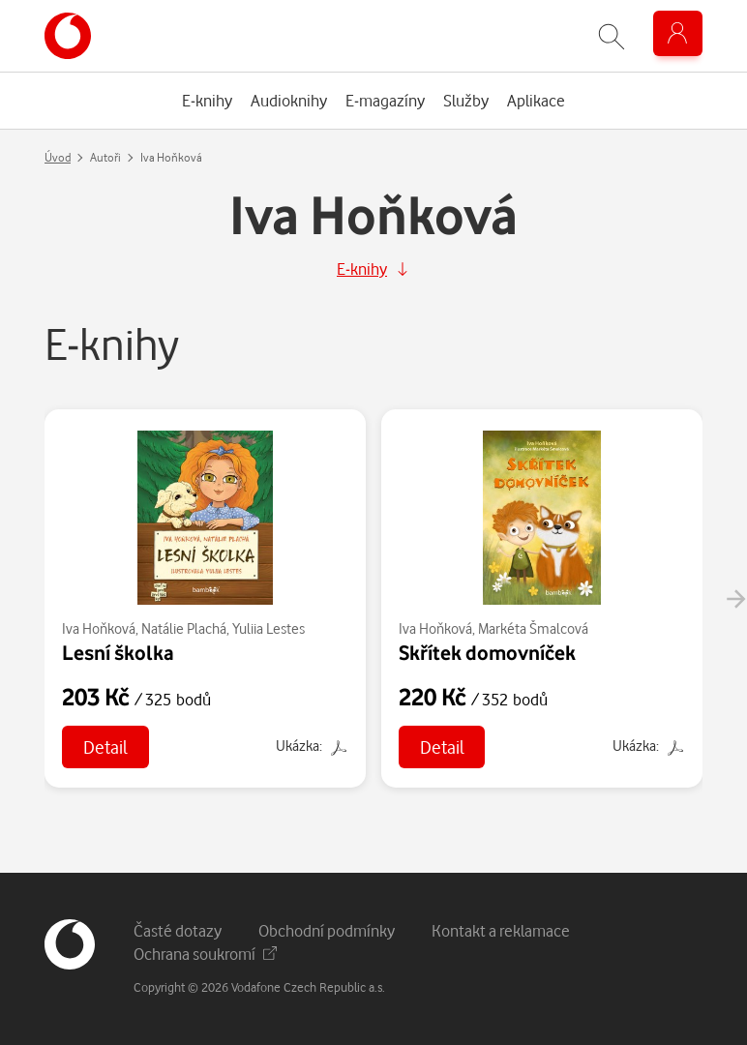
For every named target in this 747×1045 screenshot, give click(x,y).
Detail (105, 746)
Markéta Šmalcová (533, 628)
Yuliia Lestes (268, 628)
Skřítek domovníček (487, 652)
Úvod (58, 157)
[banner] (68, 36)
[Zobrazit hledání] (611, 36)
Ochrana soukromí (205, 953)
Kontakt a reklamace (501, 930)
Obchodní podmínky (326, 930)
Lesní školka (118, 652)
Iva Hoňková (98, 628)
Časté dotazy (178, 930)
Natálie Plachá (183, 628)
